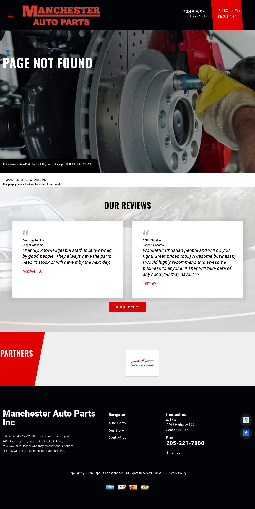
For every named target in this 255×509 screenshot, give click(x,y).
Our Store (116, 430)
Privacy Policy (176, 473)
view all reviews (127, 306)
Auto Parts (117, 423)
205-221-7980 (226, 16)
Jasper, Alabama (32, 245)
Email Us (173, 452)
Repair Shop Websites (109, 473)
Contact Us (118, 437)
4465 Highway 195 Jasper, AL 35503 (56, 164)
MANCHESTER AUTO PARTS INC (26, 180)
